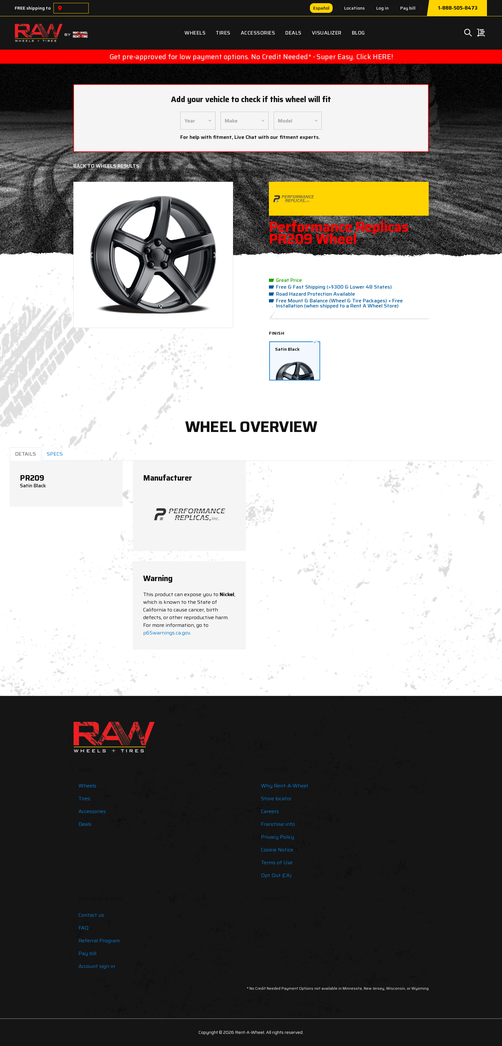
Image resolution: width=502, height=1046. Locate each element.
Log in (382, 8)
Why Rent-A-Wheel (284, 786)
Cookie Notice (277, 850)
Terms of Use (277, 862)
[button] (91, 254)
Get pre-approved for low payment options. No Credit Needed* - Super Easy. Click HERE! (251, 56)
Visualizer (327, 33)
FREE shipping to (33, 8)
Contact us (91, 915)
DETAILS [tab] (25, 454)
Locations (354, 8)
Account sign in (96, 966)
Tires (223, 33)
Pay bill (408, 8)
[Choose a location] (60, 8)
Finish (276, 333)
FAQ (83, 928)
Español (321, 8)
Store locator (276, 798)
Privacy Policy (277, 837)
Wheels (195, 33)
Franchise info (278, 824)
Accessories (258, 33)
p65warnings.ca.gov (166, 633)
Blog (358, 33)
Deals (293, 33)
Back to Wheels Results (106, 166)
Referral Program (99, 941)
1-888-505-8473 (457, 8)
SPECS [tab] (55, 454)
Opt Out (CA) (276, 875)
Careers (270, 811)
